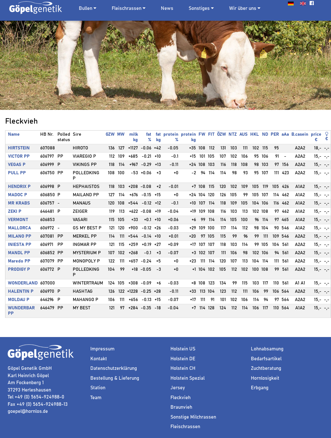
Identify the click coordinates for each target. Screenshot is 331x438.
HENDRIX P (19, 186)
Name (14, 134)
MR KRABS (19, 203)
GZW (110, 134)
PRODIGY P (19, 269)
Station (97, 387)
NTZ (233, 134)
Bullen (85, 8)
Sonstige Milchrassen (193, 417)
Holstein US (182, 349)
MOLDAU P (18, 300)
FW (202, 134)
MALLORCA (19, 228)
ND (265, 134)
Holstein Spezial (187, 378)
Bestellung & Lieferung (114, 378)
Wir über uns (244, 8)
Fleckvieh (180, 397)
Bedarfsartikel (266, 358)
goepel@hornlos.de (28, 411)
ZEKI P (14, 211)
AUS (243, 134)
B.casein (299, 134)
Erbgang (259, 387)
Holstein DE (182, 358)
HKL (254, 134)
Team (96, 397)
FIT (211, 134)
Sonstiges (201, 8)
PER (275, 134)
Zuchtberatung (266, 368)
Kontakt (98, 358)
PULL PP (17, 173)
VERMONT (18, 220)
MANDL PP (19, 253)
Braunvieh (181, 407)
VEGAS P (17, 164)
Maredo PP (19, 261)
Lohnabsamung (267, 349)
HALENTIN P (21, 291)
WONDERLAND (23, 283)
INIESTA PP (19, 244)
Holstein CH (182, 368)
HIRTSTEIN (19, 148)
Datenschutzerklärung (113, 368)
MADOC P (17, 195)
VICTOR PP (19, 156)
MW (120, 134)
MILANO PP (19, 236)
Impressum (102, 349)
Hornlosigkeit (265, 378)
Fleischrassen (126, 8)
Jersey (177, 387)
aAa (285, 134)
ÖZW (221, 134)
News (167, 8)
